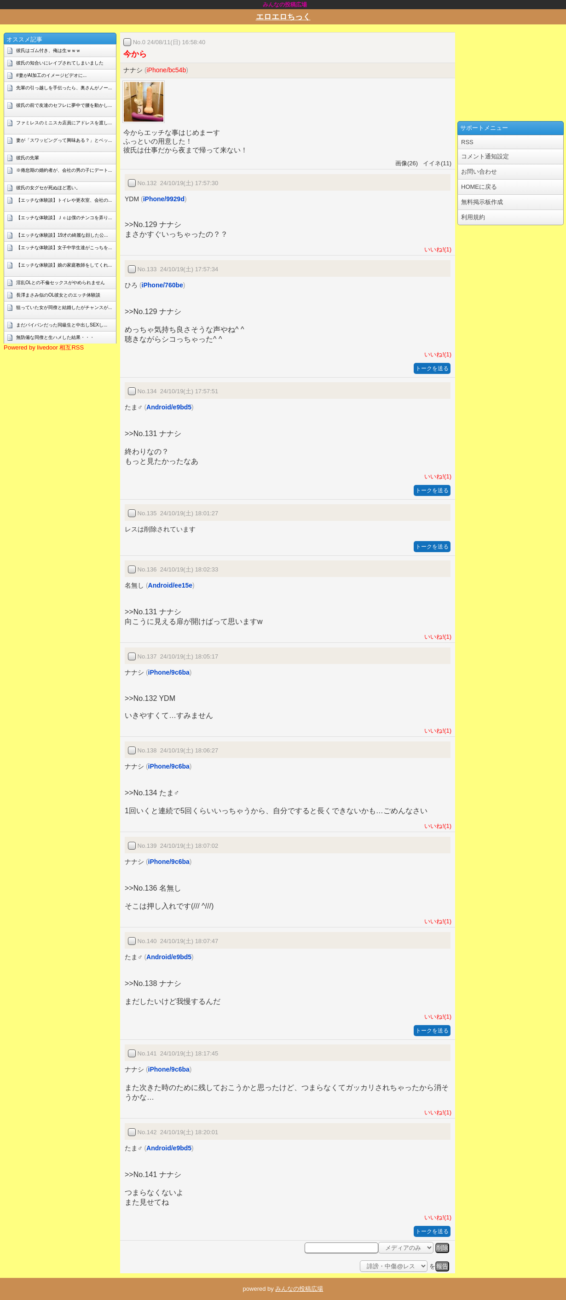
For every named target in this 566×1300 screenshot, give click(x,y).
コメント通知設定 (485, 156)
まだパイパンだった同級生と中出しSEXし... (61, 324)
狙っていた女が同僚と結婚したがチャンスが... (64, 307)
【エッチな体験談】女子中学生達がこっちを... (64, 247)
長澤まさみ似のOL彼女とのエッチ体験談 (58, 294)
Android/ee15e (170, 585)
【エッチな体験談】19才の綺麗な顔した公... (62, 235)
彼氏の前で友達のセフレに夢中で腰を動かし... (64, 105)
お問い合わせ (479, 171)
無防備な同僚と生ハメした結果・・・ (55, 337)
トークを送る (432, 368)
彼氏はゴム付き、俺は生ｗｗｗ (48, 50)
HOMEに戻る (479, 186)
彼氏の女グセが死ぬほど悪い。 (48, 187)
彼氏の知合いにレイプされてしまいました (60, 62)
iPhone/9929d (164, 199)
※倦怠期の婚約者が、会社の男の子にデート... (64, 170)
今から (135, 54)
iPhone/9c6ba (169, 672)
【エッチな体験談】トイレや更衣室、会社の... (64, 200)
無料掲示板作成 (482, 201)
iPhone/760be (162, 285)
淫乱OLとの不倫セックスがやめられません (60, 282)
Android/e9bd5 (168, 407)
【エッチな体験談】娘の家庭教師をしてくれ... (64, 265)
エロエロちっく (283, 16)
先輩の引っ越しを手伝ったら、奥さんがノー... (64, 87)
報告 (442, 1266)
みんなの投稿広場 (299, 1288)
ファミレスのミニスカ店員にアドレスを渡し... (64, 122)
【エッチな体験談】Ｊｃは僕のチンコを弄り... (64, 217)
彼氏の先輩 (27, 157)
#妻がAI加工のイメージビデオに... (51, 75)
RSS (467, 142)
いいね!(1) (436, 249)
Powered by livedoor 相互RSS (44, 347)
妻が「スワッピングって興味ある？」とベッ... (64, 140)
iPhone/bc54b (166, 70)
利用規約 (473, 217)
